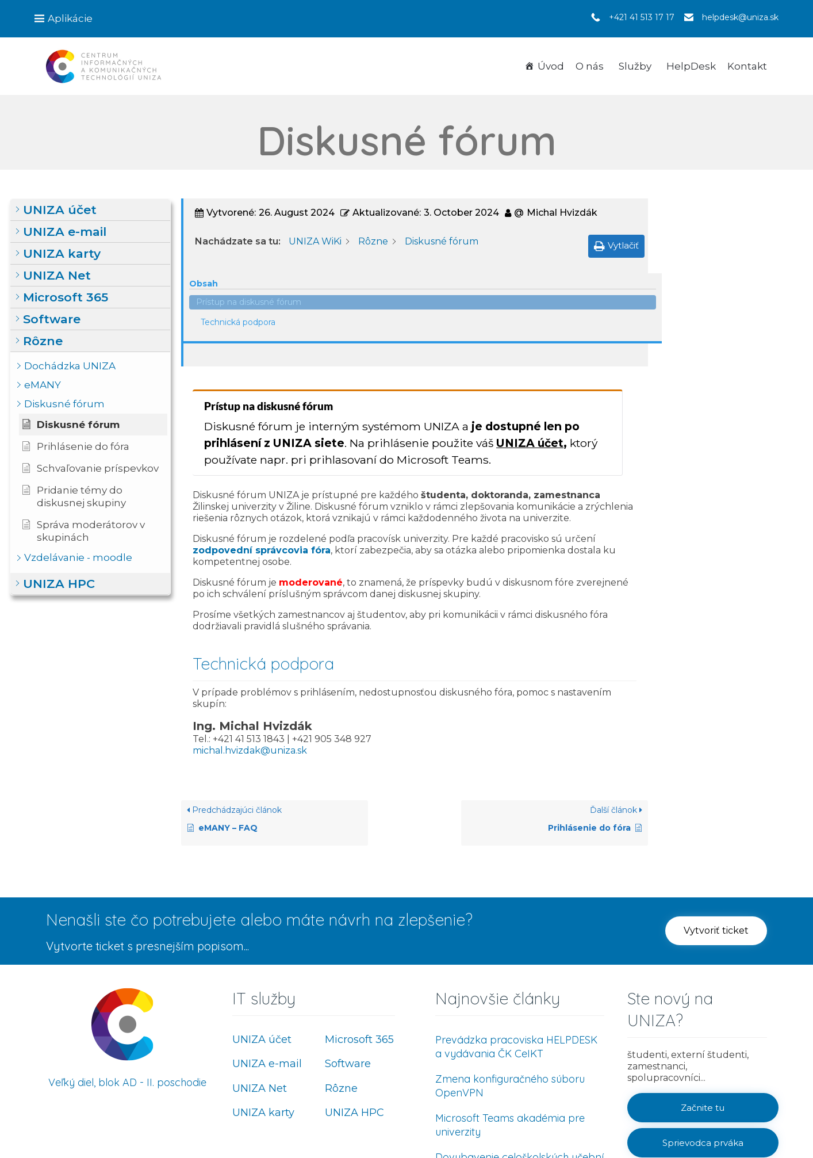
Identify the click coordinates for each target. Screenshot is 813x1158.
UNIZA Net (259, 995)
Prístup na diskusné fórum (724, 226)
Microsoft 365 (359, 946)
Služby (635, 66)
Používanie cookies (722, 1119)
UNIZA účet (529, 350)
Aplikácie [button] (70, 18)
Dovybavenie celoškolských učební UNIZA (519, 1070)
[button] (90, 210)
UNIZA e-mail (267, 971)
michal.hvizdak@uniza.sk (250, 657)
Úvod (551, 66)
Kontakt (747, 66)
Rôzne (341, 995)
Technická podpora (713, 247)
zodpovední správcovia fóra (262, 457)
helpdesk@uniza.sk (740, 17)
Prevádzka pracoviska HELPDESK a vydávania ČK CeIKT (516, 953)
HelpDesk (691, 66)
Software (348, 971)
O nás (590, 66)
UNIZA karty (263, 1020)
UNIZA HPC (354, 1020)
